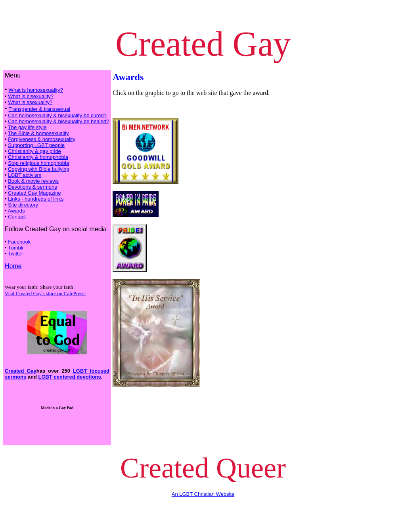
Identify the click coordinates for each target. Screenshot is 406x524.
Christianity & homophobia (38, 157)
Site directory (23, 205)
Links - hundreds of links (35, 199)
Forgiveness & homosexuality (41, 139)
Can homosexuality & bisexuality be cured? (57, 115)
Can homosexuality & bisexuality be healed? (58, 121)
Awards (16, 211)
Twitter (15, 254)
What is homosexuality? (36, 90)
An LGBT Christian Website (203, 494)
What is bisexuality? (31, 96)
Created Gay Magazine (34, 193)
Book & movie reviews (33, 181)
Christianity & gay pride (34, 151)
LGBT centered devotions (69, 377)
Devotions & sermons (32, 187)
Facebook (19, 242)
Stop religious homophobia (38, 163)
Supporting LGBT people (36, 145)
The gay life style (27, 127)
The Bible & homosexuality (38, 133)
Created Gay (20, 371)
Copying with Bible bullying (38, 169)
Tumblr (16, 248)
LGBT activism (24, 175)
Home (13, 266)
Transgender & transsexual (40, 109)
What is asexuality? (30, 102)
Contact (17, 217)
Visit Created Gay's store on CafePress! (45, 293)
